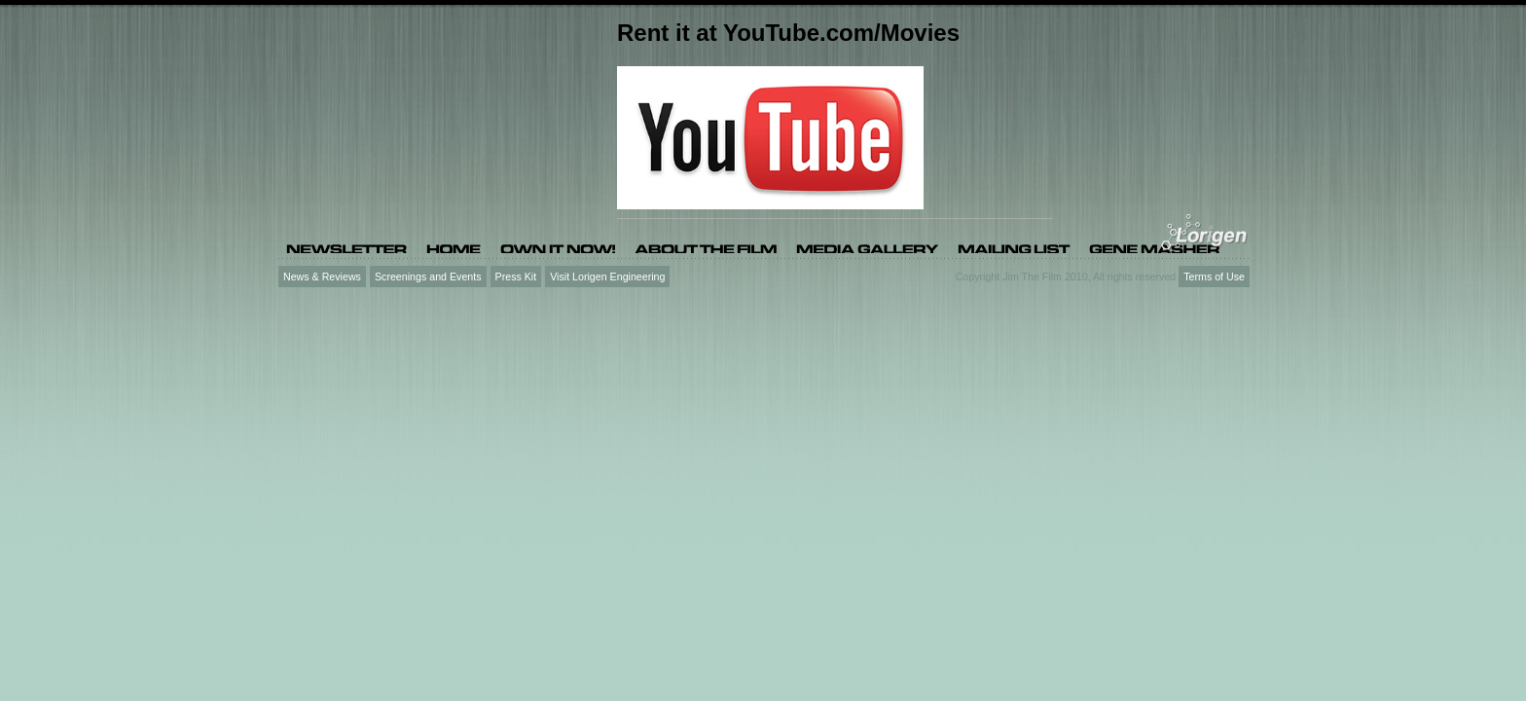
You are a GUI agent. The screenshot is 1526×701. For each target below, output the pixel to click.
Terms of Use (1214, 276)
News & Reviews (322, 276)
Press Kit (516, 276)
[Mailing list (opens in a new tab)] (1014, 247)
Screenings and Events (428, 276)
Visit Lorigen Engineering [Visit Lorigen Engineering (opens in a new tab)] (607, 276)
